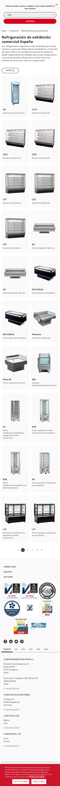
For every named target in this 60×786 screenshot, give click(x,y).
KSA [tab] (38, 649)
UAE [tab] (31, 649)
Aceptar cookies (39, 781)
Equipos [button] (8, 572)
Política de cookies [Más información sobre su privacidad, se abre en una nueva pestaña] (37, 777)
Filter (10, 70)
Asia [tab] (46, 649)
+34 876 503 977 (12, 688)
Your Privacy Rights (20, 781)
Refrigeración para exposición (34, 30)
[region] (30, 775)
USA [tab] (23, 649)
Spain (3, 30)
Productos (13, 30)
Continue (30, 21)
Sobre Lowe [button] (10, 566)
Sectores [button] (8, 577)
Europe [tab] (7, 649)
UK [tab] (16, 649)
